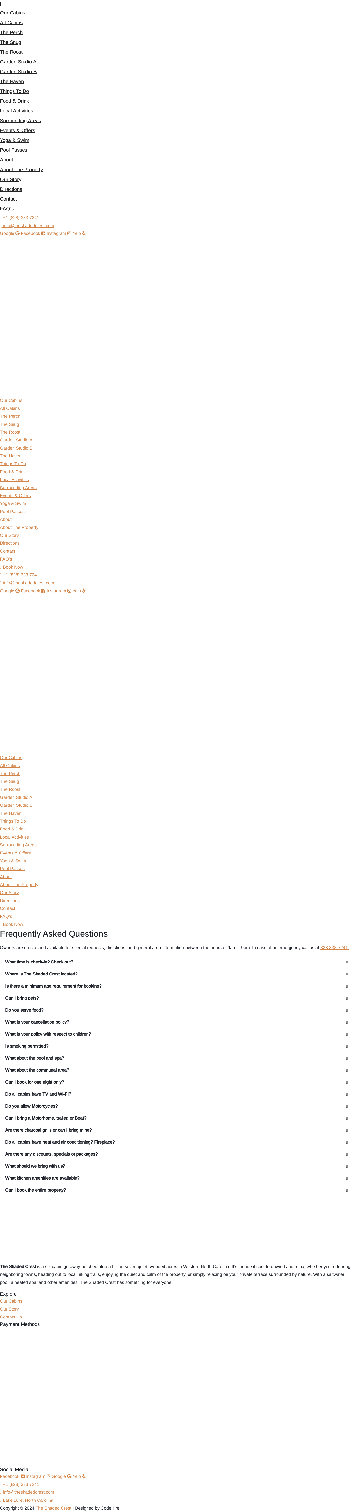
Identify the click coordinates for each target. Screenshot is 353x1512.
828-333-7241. (334, 947)
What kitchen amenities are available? (42, 1178)
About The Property (21, 169)
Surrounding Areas (20, 120)
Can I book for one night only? (34, 1082)
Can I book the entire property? (35, 1190)
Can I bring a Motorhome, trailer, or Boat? (45, 1118)
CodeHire (110, 1508)
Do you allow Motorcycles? (31, 1106)
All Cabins (11, 22)
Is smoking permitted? (26, 1046)
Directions (11, 189)
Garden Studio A (18, 61)
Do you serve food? (24, 1010)
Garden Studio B (18, 71)
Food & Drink (14, 101)
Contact (8, 199)
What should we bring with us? (35, 1166)
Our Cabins (12, 12)
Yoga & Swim (14, 140)
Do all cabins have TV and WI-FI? (38, 1094)
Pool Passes (13, 150)
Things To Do (14, 91)
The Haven (12, 81)
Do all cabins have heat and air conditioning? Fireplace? (60, 1142)
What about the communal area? (37, 1070)
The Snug (10, 42)
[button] (176, 962)
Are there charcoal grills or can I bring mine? (48, 1130)
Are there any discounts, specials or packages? (51, 1154)
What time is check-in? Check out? (39, 962)
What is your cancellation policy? (37, 1022)
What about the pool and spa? (34, 1058)
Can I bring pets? (22, 998)
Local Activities (16, 110)
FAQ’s (7, 208)
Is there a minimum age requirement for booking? (53, 986)
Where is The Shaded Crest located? (41, 974)
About (6, 159)
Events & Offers (17, 130)
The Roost (11, 52)
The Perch (11, 32)
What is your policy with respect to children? (48, 1034)
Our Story (10, 179)
